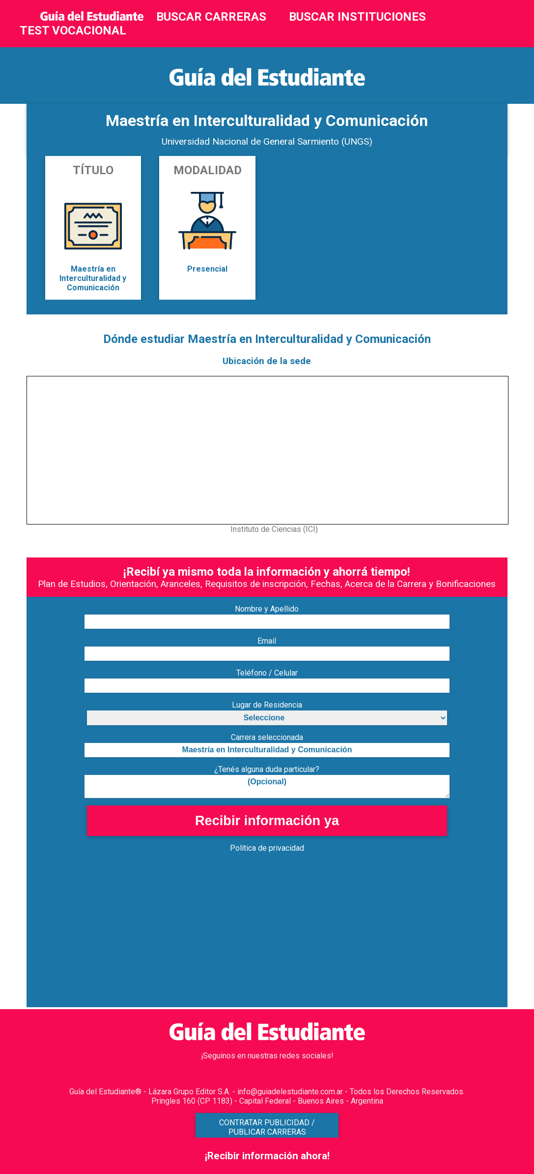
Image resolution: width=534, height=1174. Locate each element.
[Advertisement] (267, 938)
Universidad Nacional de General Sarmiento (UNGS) (267, 141)
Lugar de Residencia (267, 705)
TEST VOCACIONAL (73, 30)
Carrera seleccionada (267, 737)
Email (266, 641)
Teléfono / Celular (267, 673)
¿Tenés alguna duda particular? (266, 769)
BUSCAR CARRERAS (211, 17)
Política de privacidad (267, 848)
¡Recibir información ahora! (267, 1156)
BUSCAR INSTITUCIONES (357, 17)
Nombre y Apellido (267, 609)
